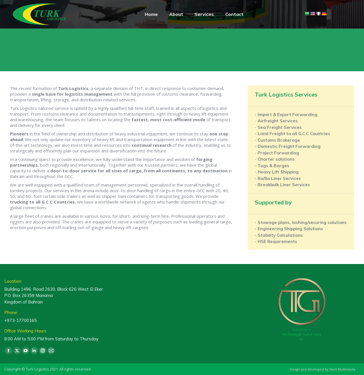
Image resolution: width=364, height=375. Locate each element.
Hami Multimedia (342, 369)
